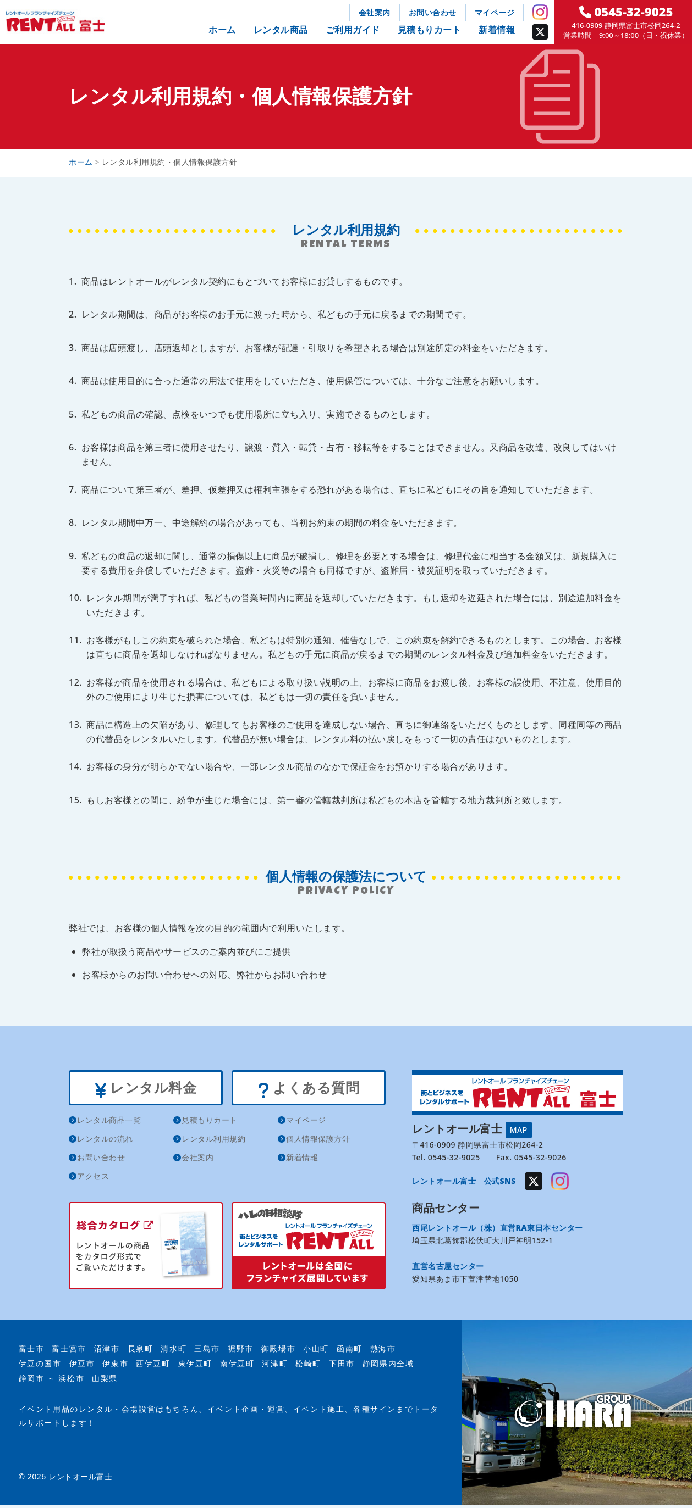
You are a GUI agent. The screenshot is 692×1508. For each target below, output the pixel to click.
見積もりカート (430, 30)
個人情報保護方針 (318, 1142)
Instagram (540, 12)
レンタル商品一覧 (109, 1124)
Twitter (540, 32)
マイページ (495, 12)
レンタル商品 (281, 30)
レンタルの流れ (105, 1142)
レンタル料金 (145, 1090)
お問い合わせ (433, 12)
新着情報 (497, 30)
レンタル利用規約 (213, 1142)
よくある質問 (308, 1090)
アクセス (93, 1180)
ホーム (222, 30)
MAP (519, 1130)
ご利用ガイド (353, 30)
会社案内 (375, 12)
